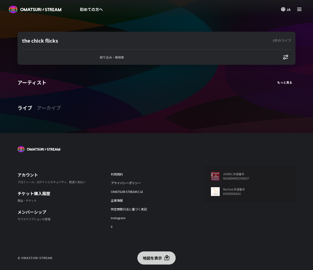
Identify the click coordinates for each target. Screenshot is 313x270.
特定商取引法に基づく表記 (129, 209)
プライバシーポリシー (126, 183)
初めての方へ (91, 9)
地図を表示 (152, 258)
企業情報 (117, 200)
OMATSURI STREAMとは (127, 191)
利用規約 (117, 174)
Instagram (118, 218)
